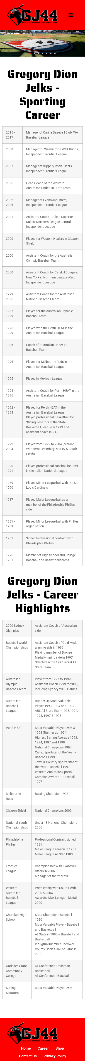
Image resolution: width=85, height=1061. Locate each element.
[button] (30, 53)
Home (26, 1048)
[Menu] (71, 15)
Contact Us (28, 1056)
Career (43, 1048)
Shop (60, 1048)
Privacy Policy (55, 1056)
